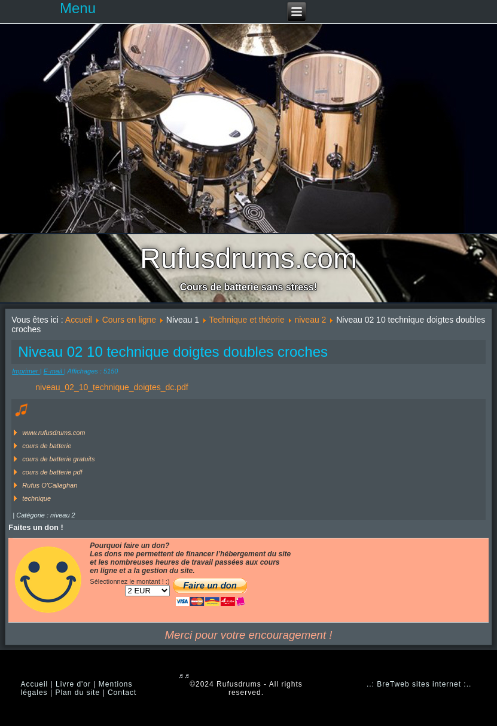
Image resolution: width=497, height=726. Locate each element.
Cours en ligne (129, 319)
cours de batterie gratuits (58, 458)
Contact (122, 692)
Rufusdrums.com (248, 258)
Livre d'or (73, 684)
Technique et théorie (247, 319)
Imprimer (25, 371)
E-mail (54, 371)
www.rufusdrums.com (53, 432)
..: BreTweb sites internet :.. (419, 684)
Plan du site (77, 692)
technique (36, 498)
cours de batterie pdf (52, 472)
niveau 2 (310, 319)
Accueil (78, 319)
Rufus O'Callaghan (49, 485)
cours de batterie (46, 445)
